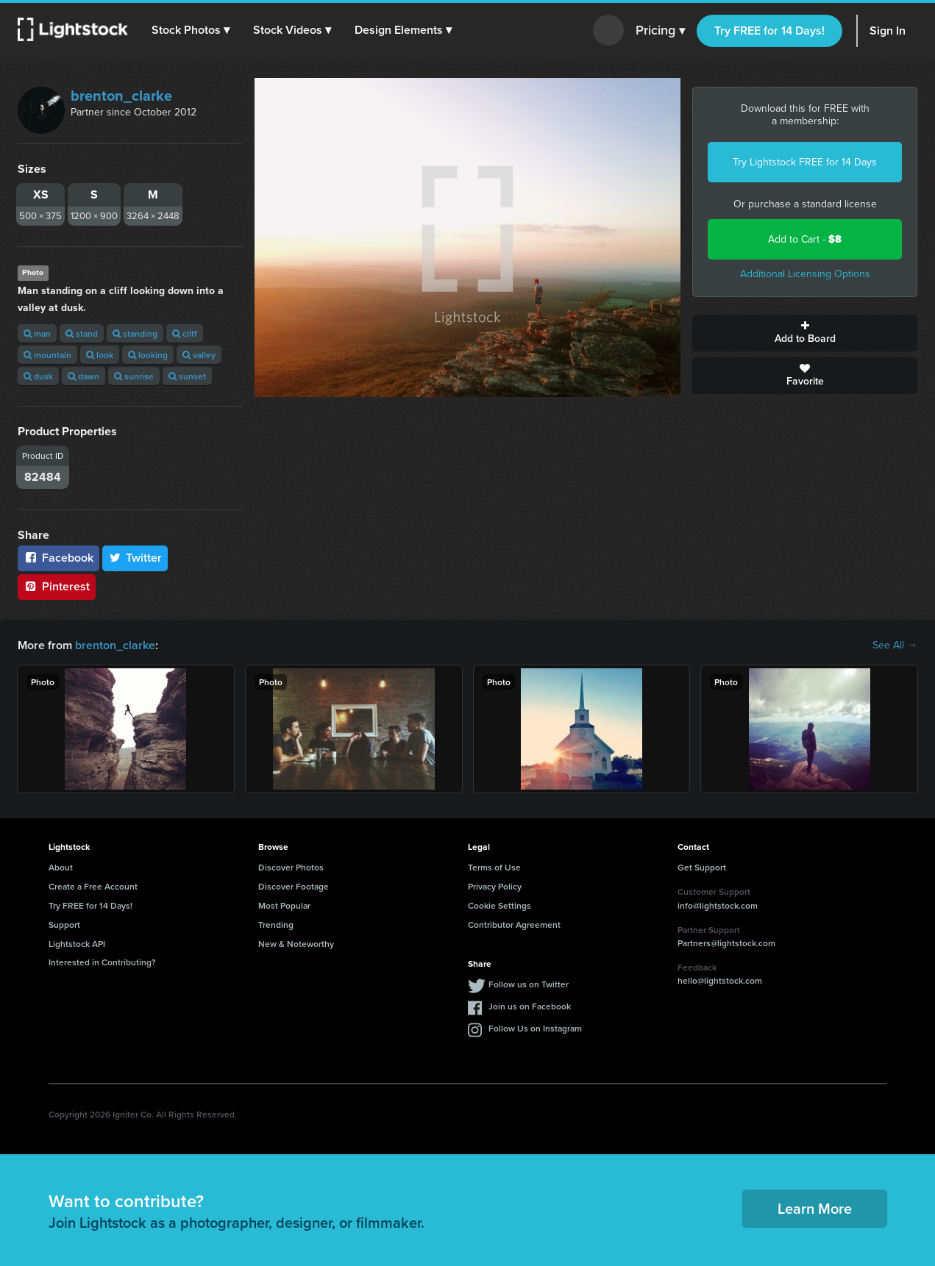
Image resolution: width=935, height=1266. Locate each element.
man (37, 333)
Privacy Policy (495, 886)
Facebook (58, 557)
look (99, 354)
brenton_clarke (121, 96)
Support (64, 924)
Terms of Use (494, 867)
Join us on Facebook (529, 1006)
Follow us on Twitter (528, 984)
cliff (184, 333)
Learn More (815, 1208)
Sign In (888, 30)
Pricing (660, 31)
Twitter (135, 557)
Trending (276, 924)
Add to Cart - (805, 239)
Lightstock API (77, 943)
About (61, 867)
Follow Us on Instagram (535, 1028)
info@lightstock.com (718, 905)
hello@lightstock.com (720, 980)
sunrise (134, 376)
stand (81, 333)
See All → (894, 645)
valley (199, 354)
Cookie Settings (499, 905)
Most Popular (284, 905)
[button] (191, 30)
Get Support (702, 867)
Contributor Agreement (514, 924)
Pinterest (57, 586)
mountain (47, 354)
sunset (187, 376)
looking (148, 354)
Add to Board (805, 333)
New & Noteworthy (296, 943)
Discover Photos (291, 867)
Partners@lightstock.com (726, 943)
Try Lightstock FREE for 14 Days (805, 162)
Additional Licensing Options (805, 274)
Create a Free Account (93, 886)
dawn (83, 376)
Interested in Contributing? (102, 962)
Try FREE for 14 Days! (769, 30)
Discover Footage (293, 886)
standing (135, 333)
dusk (38, 376)
